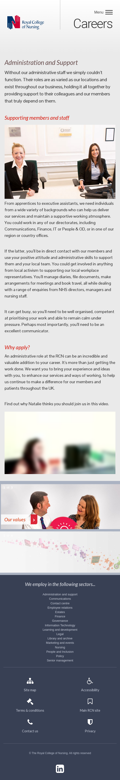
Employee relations (60, 607)
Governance (60, 620)
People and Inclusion (60, 651)
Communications (60, 598)
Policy (60, 656)
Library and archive (60, 638)
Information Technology (60, 625)
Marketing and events (60, 642)
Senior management (60, 660)
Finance (60, 616)
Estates (60, 612)
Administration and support (60, 594)
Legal (59, 634)
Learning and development (60, 629)
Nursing (60, 647)
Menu (99, 12)
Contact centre (59, 603)
